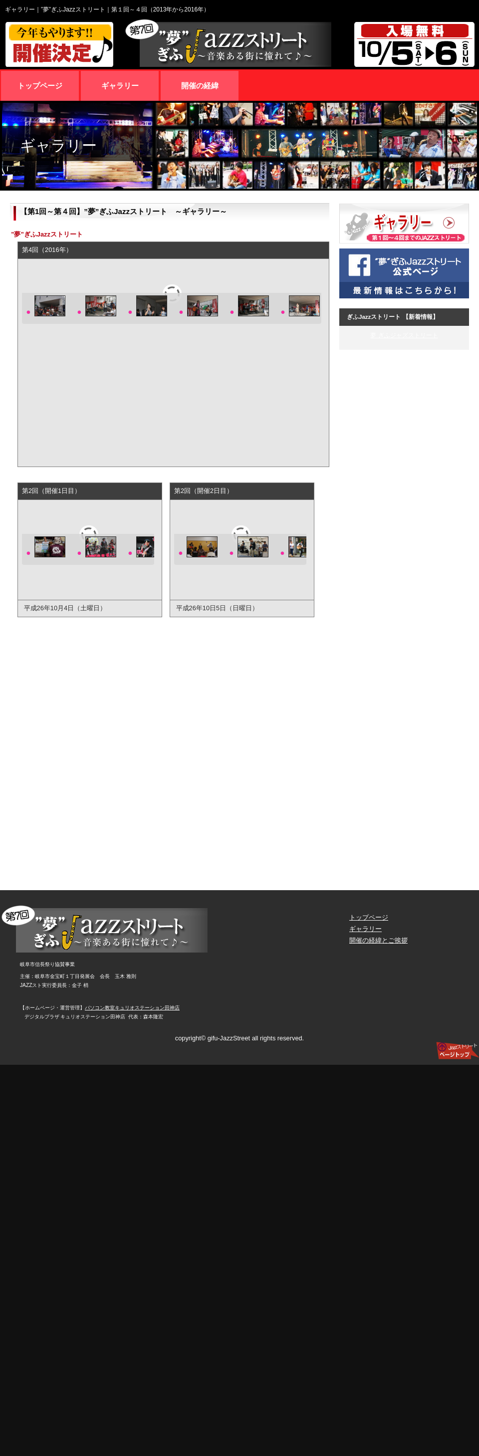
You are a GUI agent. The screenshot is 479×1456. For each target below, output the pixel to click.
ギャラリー (365, 929)
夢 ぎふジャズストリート (404, 335)
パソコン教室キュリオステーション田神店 (132, 1007)
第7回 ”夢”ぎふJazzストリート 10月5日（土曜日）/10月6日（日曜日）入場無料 (239, 45)
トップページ (368, 917)
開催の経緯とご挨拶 (378, 940)
